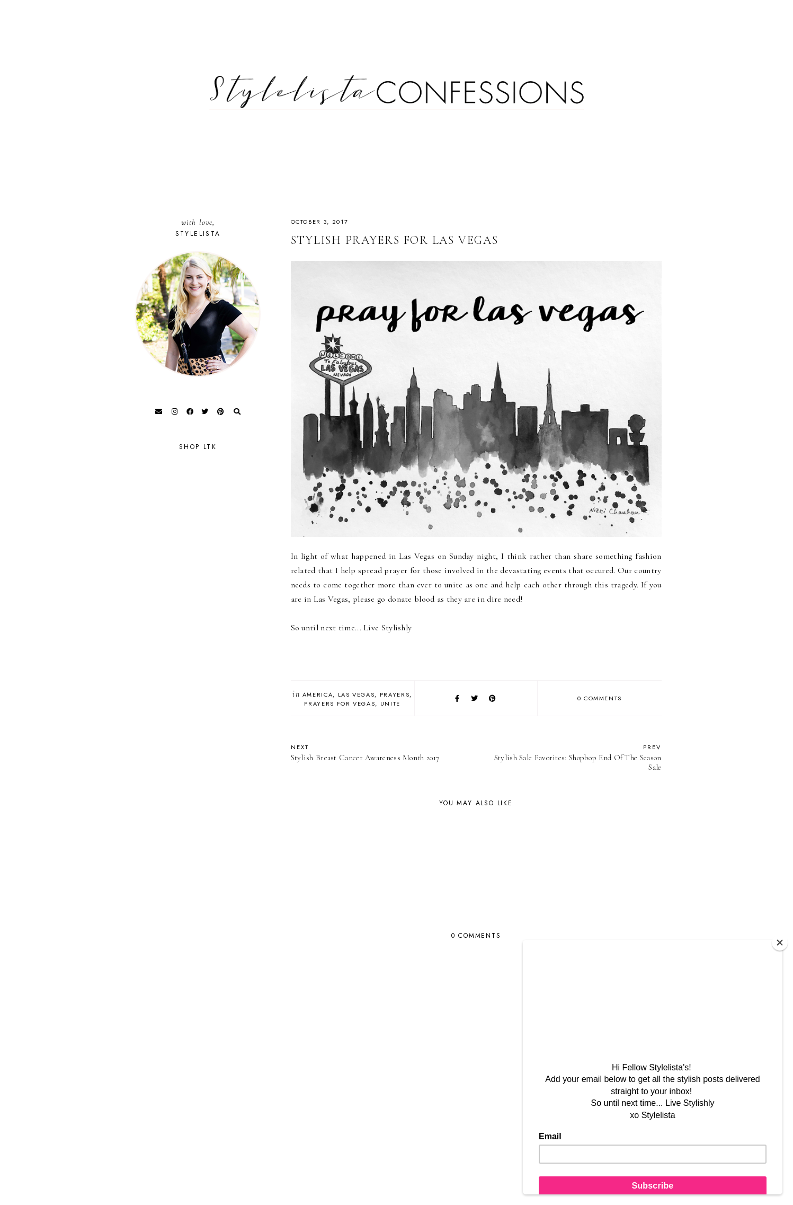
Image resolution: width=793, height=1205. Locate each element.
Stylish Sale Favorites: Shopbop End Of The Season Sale (574, 757)
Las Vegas (356, 694)
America (317, 694)
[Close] (780, 943)
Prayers (395, 694)
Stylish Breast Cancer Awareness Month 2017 (378, 752)
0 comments (599, 698)
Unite (390, 703)
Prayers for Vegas (339, 703)
